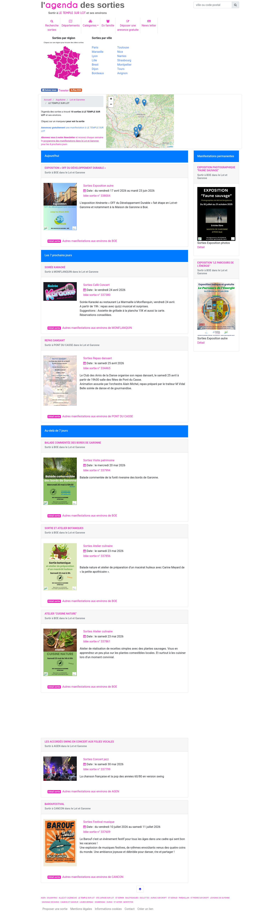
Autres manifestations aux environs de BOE (89, 241)
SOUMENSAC (100, 902)
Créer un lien (145, 909)
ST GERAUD (172, 898)
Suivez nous (49, 90)
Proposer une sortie (55, 909)
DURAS (109, 902)
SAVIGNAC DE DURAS (50, 902)
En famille (108, 23)
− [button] (111, 104)
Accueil (47, 99)
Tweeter (64, 90)
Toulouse (123, 47)
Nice (120, 51)
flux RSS (75, 90)
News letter (149, 23)
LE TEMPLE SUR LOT (86, 898)
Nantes (121, 56)
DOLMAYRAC (52, 898)
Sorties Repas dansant (97, 358)
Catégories (89, 23)
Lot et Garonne (77, 99)
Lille (94, 60)
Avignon (122, 73)
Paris (95, 47)
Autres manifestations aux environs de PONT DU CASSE (97, 416)
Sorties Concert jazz (96, 759)
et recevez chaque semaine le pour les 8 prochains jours (72, 141)
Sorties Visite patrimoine (98, 460)
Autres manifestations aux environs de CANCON (92, 877)
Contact (130, 909)
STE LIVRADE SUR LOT (105, 898)
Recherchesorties (52, 25)
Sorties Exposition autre (98, 185)
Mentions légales (81, 909)
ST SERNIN (119, 898)
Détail (201, 247)
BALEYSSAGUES (131, 898)
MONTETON (128, 902)
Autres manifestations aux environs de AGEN (90, 791)
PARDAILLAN (184, 898)
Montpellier (124, 64)
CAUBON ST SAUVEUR (69, 902)
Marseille (97, 51)
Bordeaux (98, 73)
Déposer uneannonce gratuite (128, 25)
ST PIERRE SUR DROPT (200, 898)
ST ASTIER (118, 902)
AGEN (43, 898)
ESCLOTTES (144, 898)
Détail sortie (54, 241)
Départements (71, 23)
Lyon (95, 56)
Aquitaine (60, 99)
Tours (120, 69)
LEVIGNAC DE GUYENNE (220, 898)
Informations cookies (108, 909)
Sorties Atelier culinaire (97, 546)
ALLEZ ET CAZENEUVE (68, 898)
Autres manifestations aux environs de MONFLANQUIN (97, 328)
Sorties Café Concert (96, 285)
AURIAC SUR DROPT (159, 898)
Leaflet (170, 147)
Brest (95, 64)
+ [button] (111, 99)
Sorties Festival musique (98, 822)
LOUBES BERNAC (86, 902)
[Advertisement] (191, 61)
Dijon (95, 69)
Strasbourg (124, 60)
